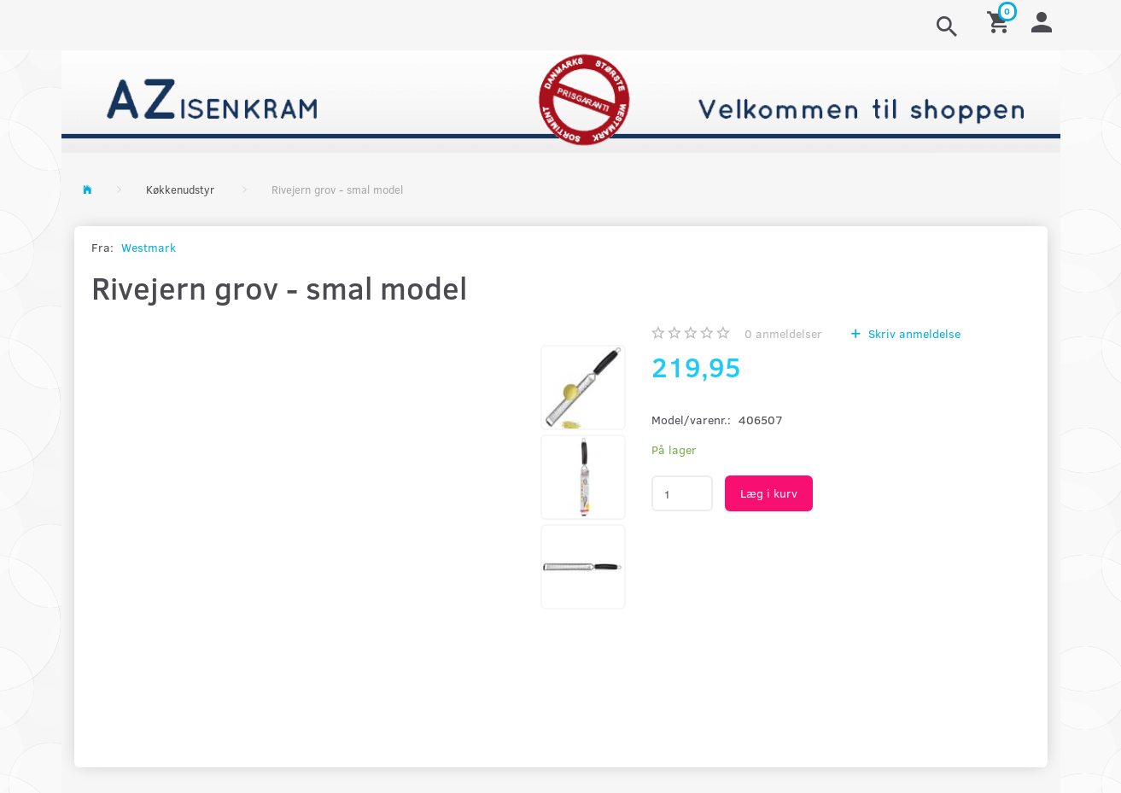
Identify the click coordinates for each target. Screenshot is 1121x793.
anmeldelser (783, 333)
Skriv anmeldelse (912, 333)
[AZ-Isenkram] (560, 99)
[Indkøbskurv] (1000, 21)
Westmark (148, 247)
